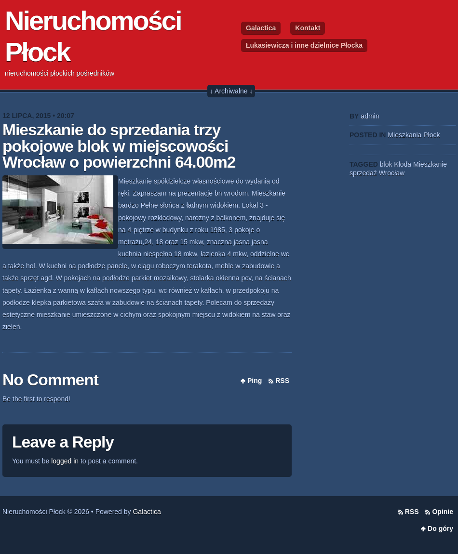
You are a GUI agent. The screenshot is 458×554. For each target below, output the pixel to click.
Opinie (442, 511)
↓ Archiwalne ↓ (231, 91)
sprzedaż (363, 173)
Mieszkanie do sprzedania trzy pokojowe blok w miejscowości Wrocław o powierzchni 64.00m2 (119, 146)
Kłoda (402, 164)
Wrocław (391, 173)
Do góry (440, 528)
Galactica (261, 28)
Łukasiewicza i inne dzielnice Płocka (304, 45)
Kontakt (307, 28)
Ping (254, 380)
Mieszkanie (430, 164)
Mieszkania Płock (414, 135)
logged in (65, 461)
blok (386, 164)
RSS (282, 380)
